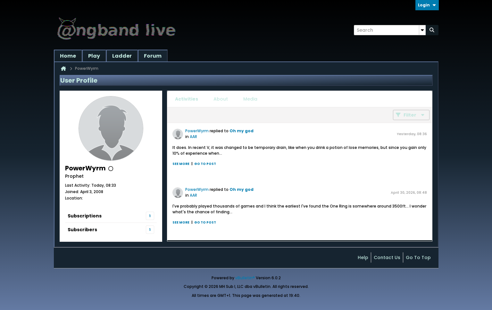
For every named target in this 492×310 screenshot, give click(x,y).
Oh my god (241, 131)
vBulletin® (245, 278)
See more (180, 163)
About (220, 99)
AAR (193, 136)
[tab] (186, 99)
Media (250, 99)
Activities (186, 99)
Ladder (122, 56)
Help (363, 257)
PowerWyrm (197, 131)
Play (94, 56)
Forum (153, 56)
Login (427, 5)
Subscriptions (85, 216)
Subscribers (82, 229)
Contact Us (387, 257)
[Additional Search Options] (422, 30)
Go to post (205, 163)
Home (68, 56)
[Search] (390, 30)
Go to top (418, 257)
